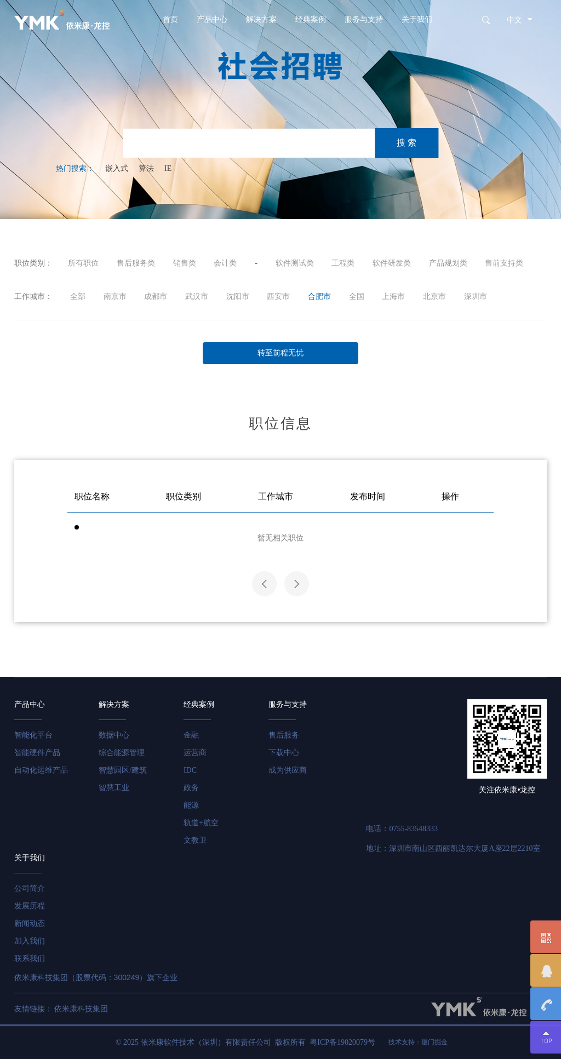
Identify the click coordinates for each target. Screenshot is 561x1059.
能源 (191, 805)
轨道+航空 (201, 823)
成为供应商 (287, 770)
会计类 (225, 263)
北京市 (434, 296)
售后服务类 (136, 263)
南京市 (115, 296)
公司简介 (29, 888)
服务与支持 (364, 19)
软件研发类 (392, 263)
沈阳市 (237, 296)
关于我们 (417, 19)
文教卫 (195, 840)
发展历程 (29, 906)
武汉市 (196, 296)
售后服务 (283, 735)
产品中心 (212, 19)
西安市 (278, 296)
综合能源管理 (122, 753)
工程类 (342, 263)
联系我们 (29, 958)
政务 (191, 788)
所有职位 (83, 263)
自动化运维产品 (41, 770)
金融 (191, 735)
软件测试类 (295, 263)
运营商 (195, 753)
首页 (170, 19)
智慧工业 (114, 788)
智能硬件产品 (37, 753)
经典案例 (310, 19)
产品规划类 (448, 263)
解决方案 (261, 19)
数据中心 (114, 735)
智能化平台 (33, 735)
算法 (146, 168)
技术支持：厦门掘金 (418, 1042)
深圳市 (475, 296)
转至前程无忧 (280, 353)
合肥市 (319, 296)
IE (167, 168)
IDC (190, 770)
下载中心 (283, 753)
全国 (356, 296)
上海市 (393, 296)
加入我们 (29, 941)
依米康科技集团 (81, 1009)
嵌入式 (116, 168)
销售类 (184, 263)
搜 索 (406, 142)
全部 (76, 296)
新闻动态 (29, 923)
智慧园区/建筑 (123, 770)
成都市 (155, 296)
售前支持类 (504, 263)
